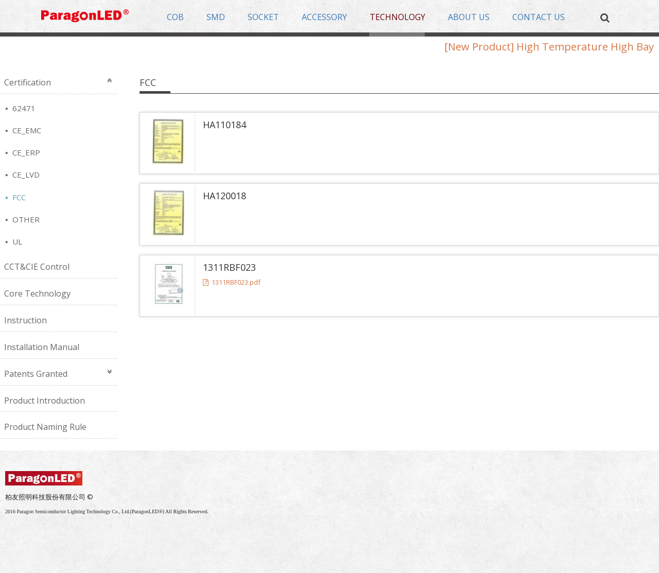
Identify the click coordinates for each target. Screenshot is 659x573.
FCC (18, 197)
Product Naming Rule (45, 426)
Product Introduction (44, 400)
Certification (27, 82)
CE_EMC (25, 130)
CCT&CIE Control (37, 266)
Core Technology (37, 293)
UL (16, 241)
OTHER (25, 219)
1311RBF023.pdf (232, 282)
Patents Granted (35, 373)
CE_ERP (25, 152)
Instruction (25, 320)
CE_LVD (25, 174)
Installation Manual (41, 347)
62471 (23, 108)
